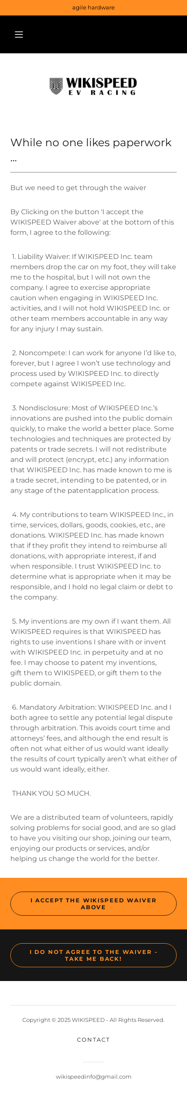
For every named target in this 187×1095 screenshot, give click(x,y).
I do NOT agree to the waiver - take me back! (94, 955)
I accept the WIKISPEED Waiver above (94, 903)
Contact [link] (93, 1039)
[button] (19, 34)
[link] (94, 87)
